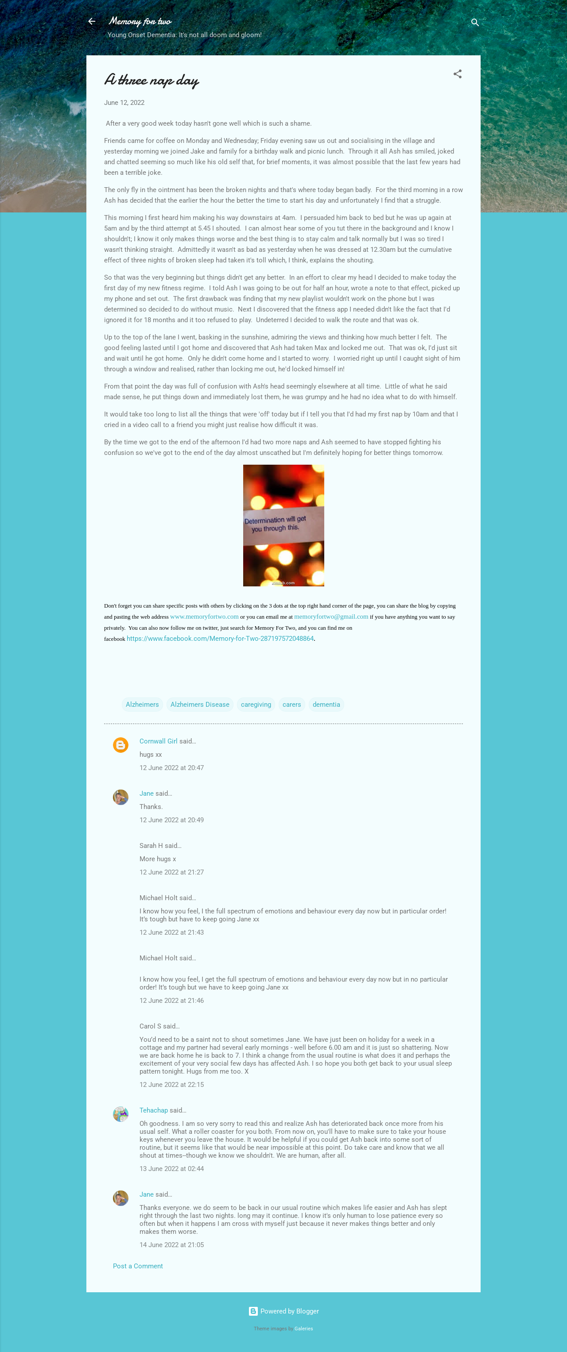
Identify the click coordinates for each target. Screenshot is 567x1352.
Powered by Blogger (283, 1311)
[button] (457, 75)
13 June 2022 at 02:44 (172, 1169)
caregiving (256, 705)
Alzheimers (142, 705)
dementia (326, 705)
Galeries (304, 1329)
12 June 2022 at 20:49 (172, 820)
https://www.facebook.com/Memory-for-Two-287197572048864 (220, 639)
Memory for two (139, 21)
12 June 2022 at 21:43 (172, 932)
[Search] (475, 24)
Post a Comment (138, 1266)
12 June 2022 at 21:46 (172, 1001)
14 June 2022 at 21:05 (172, 1245)
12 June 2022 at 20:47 (172, 768)
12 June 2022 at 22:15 (172, 1085)
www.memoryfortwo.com (204, 616)
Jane (147, 793)
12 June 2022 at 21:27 (172, 872)
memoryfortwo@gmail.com (331, 616)
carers (292, 705)
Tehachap (154, 1110)
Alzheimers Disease (200, 705)
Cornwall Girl (159, 741)
